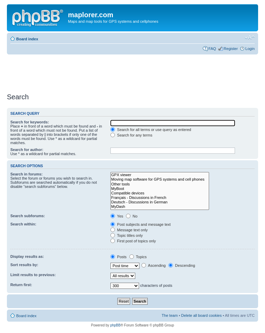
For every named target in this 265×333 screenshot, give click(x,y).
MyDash (159, 206)
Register (231, 49)
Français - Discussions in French (159, 197)
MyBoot (159, 188)
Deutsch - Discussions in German (159, 202)
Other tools (159, 184)
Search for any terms (131, 135)
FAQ (212, 49)
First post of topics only (133, 241)
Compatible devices (159, 193)
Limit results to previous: (33, 275)
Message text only (129, 230)
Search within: (23, 224)
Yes (116, 216)
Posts (118, 257)
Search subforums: (27, 216)
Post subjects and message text (140, 224)
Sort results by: (24, 265)
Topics (138, 257)
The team (170, 315)
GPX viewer (159, 175)
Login (250, 49)
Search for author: (26, 150)
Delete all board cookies (201, 315)
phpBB (115, 325)
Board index (27, 39)
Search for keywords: (29, 122)
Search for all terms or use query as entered (150, 130)
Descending (181, 265)
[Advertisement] (132, 71)
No (131, 216)
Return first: (21, 285)
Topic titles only (126, 235)
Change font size (250, 37)
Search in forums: (26, 174)
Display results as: (27, 256)
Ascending (153, 265)
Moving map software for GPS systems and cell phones (159, 179)
